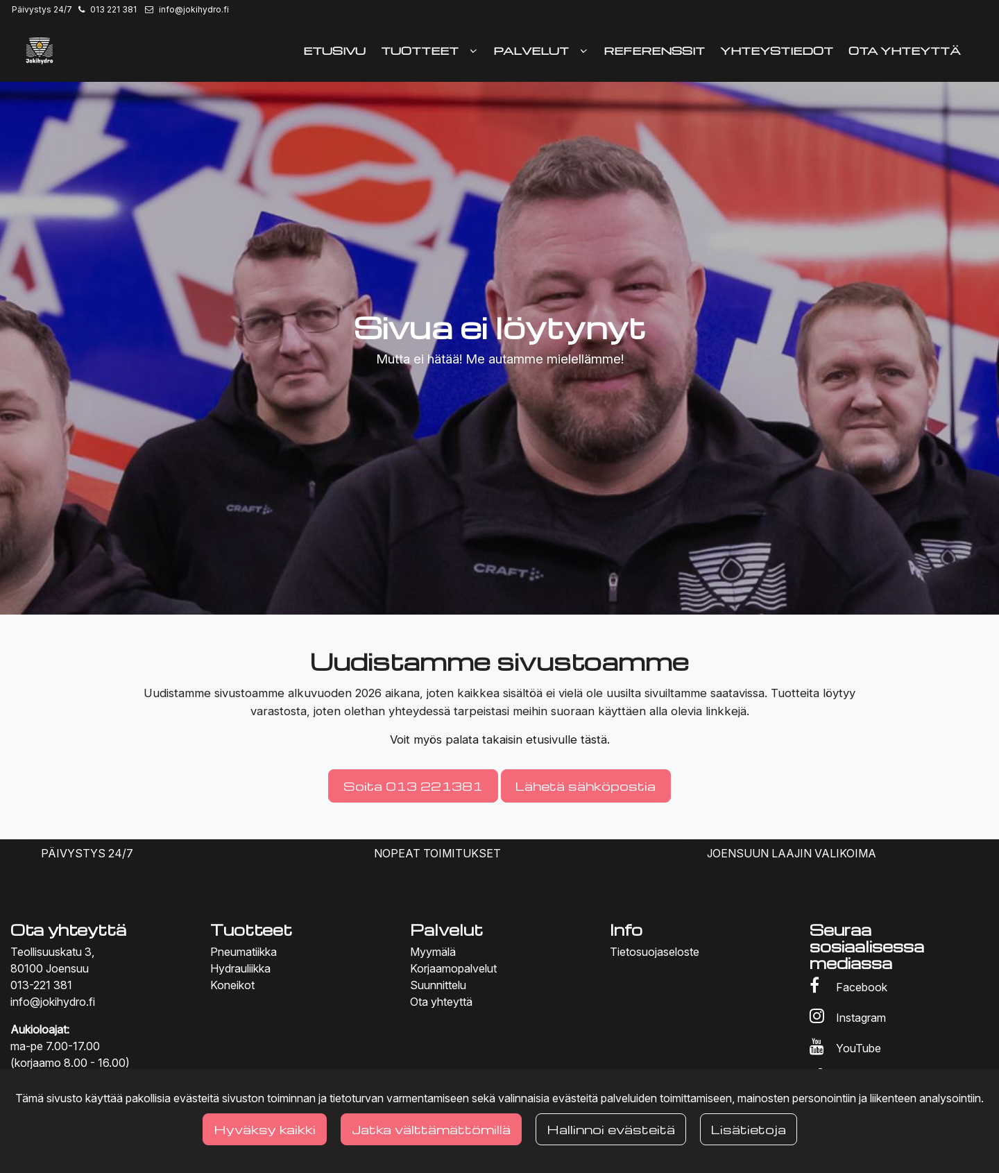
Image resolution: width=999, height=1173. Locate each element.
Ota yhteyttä (441, 1002)
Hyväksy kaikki (265, 1129)
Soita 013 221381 (413, 786)
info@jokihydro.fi (194, 9)
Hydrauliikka (240, 968)
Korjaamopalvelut (453, 968)
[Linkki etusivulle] (39, 51)
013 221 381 (113, 9)
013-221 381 (41, 985)
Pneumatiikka (243, 952)
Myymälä (433, 952)
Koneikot (232, 985)
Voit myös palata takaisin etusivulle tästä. (500, 739)
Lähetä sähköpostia (585, 786)
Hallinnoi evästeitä (611, 1129)
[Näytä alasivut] (473, 50)
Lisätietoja (748, 1129)
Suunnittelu (438, 985)
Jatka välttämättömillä (431, 1129)
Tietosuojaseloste (654, 952)
